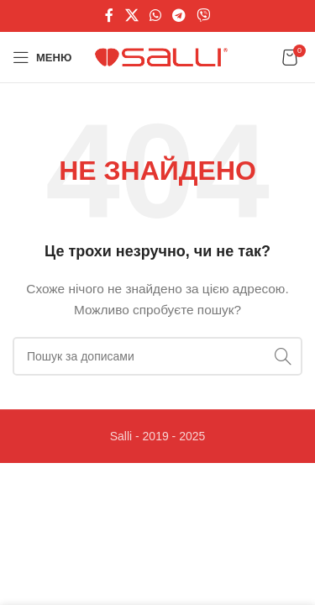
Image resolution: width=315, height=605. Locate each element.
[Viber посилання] (204, 16)
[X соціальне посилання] (131, 16)
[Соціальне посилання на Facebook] (109, 16)
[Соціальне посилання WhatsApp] (155, 16)
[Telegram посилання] (179, 16)
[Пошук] (157, 356)
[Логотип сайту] (163, 56)
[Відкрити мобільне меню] (42, 57)
